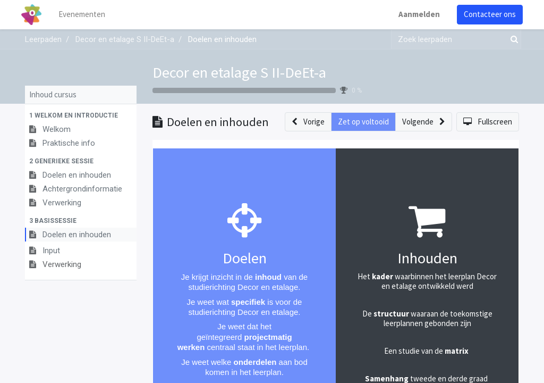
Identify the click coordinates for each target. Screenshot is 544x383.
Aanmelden (415, 14)
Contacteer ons (486, 14)
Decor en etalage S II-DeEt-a (239, 72)
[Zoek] (512, 39)
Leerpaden (43, 39)
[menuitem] (86, 14)
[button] (81, 115)
